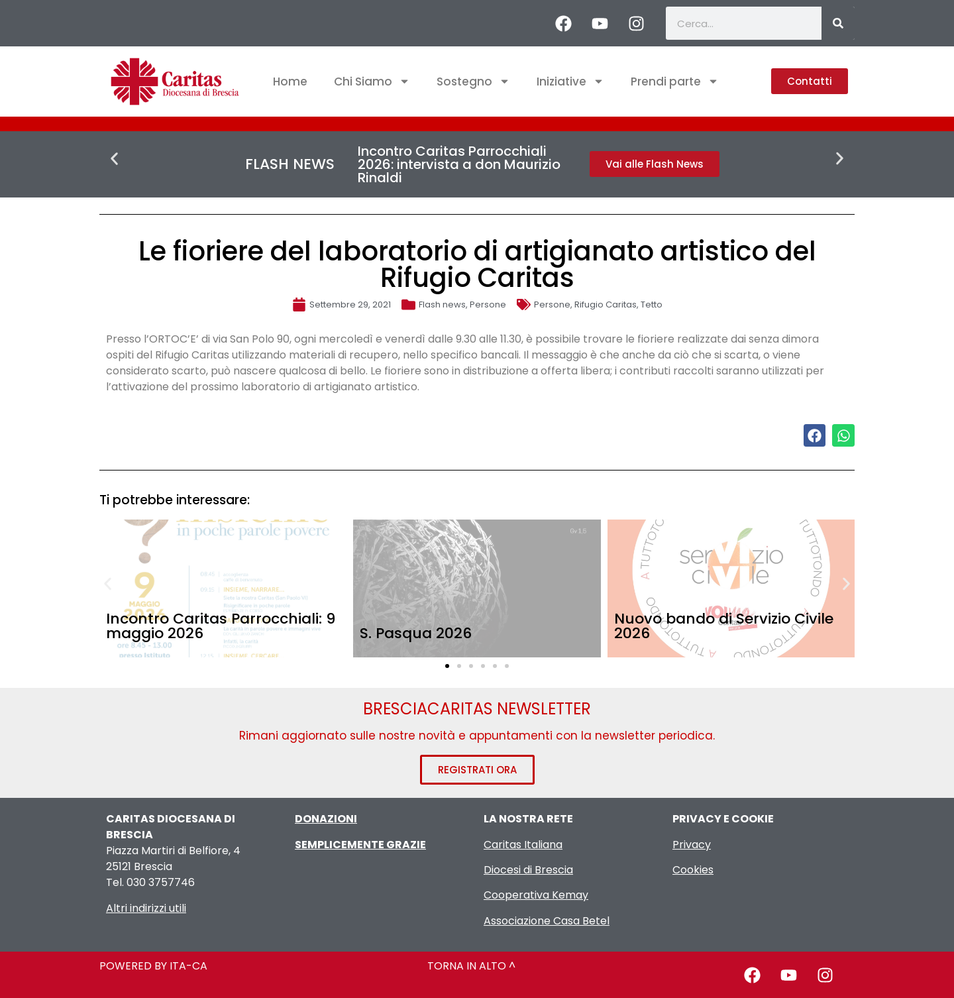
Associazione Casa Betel (547, 920)
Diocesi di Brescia (528, 869)
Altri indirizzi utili (146, 908)
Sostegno (473, 81)
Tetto (651, 304)
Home (290, 81)
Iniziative (570, 81)
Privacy (691, 844)
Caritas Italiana (523, 844)
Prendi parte (675, 81)
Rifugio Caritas (605, 304)
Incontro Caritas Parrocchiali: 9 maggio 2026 (220, 625)
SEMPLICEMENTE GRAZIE (360, 844)
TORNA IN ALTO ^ (471, 965)
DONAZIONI (326, 818)
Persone (488, 304)
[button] (114, 158)
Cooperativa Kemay (536, 895)
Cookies (693, 869)
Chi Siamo (372, 81)
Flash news (442, 304)
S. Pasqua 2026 (416, 633)
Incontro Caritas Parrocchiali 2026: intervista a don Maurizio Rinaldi (459, 164)
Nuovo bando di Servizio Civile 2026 (723, 625)
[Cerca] (838, 23)
